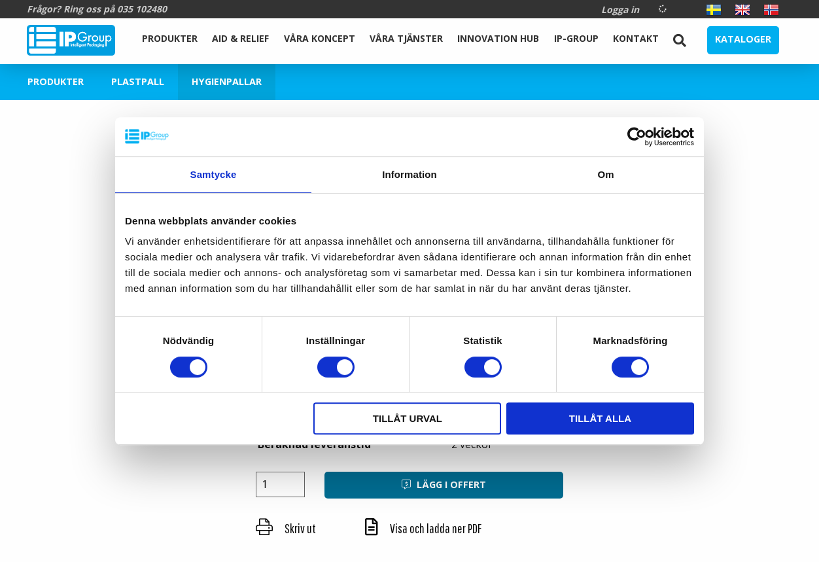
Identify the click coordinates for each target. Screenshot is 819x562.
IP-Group (576, 38)
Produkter (170, 38)
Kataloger (743, 39)
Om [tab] (605, 174)
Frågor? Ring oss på (97, 9)
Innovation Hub (498, 38)
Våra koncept (319, 38)
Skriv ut (286, 528)
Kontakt (636, 38)
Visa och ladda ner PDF (423, 528)
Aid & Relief (240, 38)
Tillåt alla (600, 418)
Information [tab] (409, 174)
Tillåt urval (407, 418)
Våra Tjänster (406, 38)
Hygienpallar (227, 81)
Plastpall (137, 81)
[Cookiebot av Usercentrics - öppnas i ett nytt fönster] (637, 137)
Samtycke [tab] (213, 174)
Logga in (620, 9)
